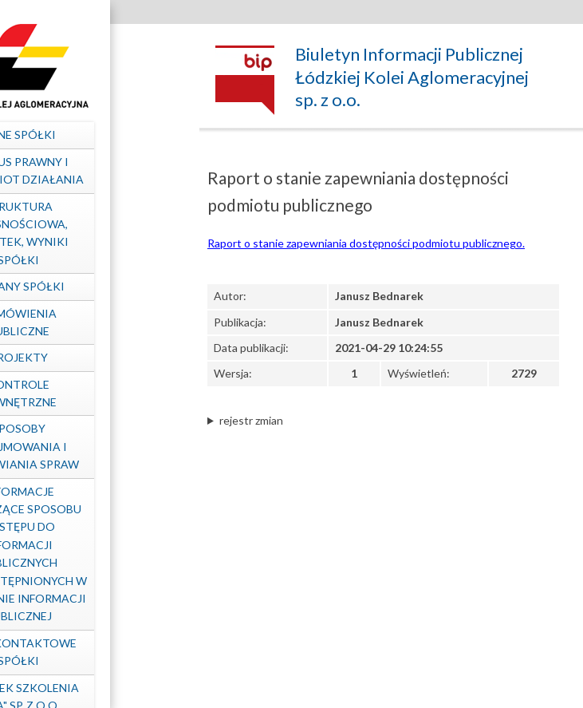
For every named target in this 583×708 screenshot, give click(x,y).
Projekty (92, 357)
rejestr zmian (251, 420)
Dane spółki (92, 134)
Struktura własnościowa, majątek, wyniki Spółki (92, 233)
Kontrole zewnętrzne (92, 393)
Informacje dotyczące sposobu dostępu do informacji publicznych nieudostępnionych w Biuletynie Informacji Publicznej (91, 554)
